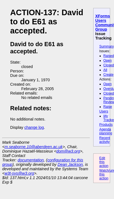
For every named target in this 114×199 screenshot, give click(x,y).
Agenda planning (105, 131)
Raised (108, 56)
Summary (106, 46)
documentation (31, 160)
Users (103, 111)
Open (107, 60)
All (105, 70)
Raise (107, 107)
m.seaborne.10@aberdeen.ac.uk (33, 147)
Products (106, 125)
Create (108, 75)
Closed (108, 65)
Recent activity (104, 140)
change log (34, 127)
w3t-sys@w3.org (19, 173)
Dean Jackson (70, 164)
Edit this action (103, 162)
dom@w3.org (68, 151)
